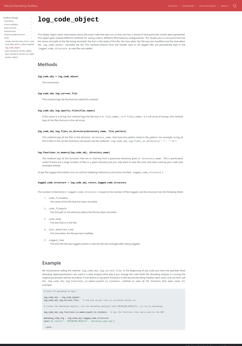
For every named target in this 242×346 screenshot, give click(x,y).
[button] (174, 6)
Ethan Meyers (234, 341)
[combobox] (235, 6)
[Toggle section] (30, 18)
